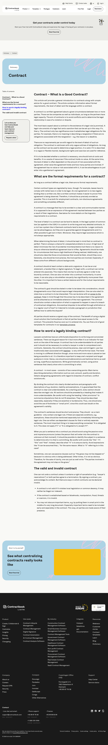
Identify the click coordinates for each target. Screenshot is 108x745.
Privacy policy (75, 731)
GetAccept (36, 691)
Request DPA (7, 685)
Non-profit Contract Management (55, 649)
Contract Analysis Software (33, 641)
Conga (34, 694)
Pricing (5, 635)
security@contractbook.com (20, 733)
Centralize (6, 629)
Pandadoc (36, 682)
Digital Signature (29, 632)
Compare (35, 675)
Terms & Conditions (65, 731)
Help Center (93, 679)
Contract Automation (31, 635)
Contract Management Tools (58, 634)
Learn (95, 638)
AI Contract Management (33, 638)
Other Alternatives (39, 698)
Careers (5, 682)
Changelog (6, 641)
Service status (93, 682)
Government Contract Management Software (56, 638)
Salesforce (80, 626)
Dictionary (97, 644)
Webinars (96, 623)
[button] (92, 3)
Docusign (35, 679)
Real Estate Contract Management (56, 661)
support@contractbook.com (12, 715)
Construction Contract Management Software (56, 624)
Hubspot (79, 623)
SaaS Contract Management (59, 665)
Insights (5, 632)
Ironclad (35, 688)
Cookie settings (84, 731)
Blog (94, 641)
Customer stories (96, 627)
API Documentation (82, 630)
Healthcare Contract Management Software (56, 644)
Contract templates (96, 633)
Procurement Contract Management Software (56, 655)
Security (5, 638)
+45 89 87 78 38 (65, 689)
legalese (66, 350)
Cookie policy (93, 731)
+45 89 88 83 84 (51, 715)
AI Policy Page (102, 731)
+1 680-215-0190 (33, 721)
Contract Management (31, 629)
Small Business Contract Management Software (57, 630)
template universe (67, 324)
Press (4, 692)
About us (5, 679)
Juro (33, 685)
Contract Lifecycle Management (30, 624)
